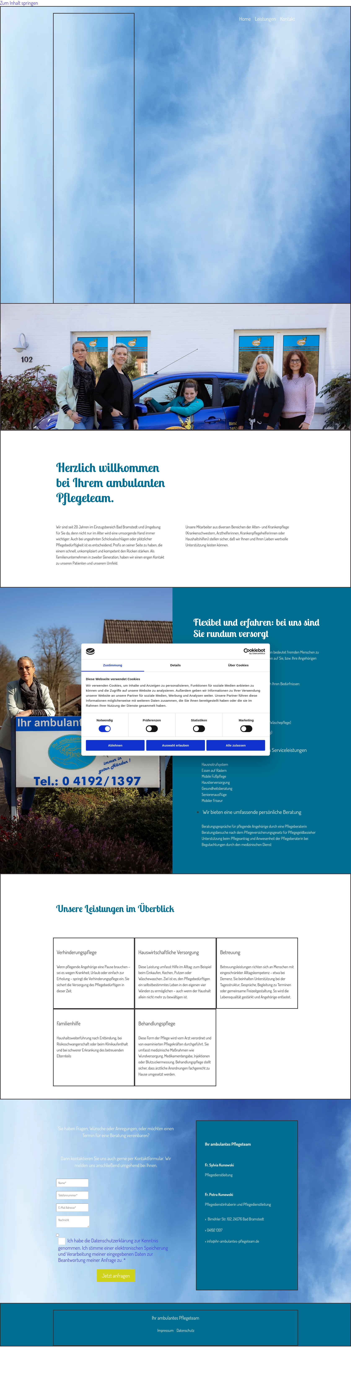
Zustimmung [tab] (112, 665)
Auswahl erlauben (175, 745)
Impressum (165, 1330)
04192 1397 (215, 1230)
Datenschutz (185, 1330)
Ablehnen (115, 745)
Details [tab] (175, 665)
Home (245, 19)
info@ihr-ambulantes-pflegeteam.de (233, 1241)
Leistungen (265, 19)
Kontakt (287, 19)
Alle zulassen (236, 745)
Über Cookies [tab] (238, 665)
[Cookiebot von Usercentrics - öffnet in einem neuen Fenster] (246, 651)
